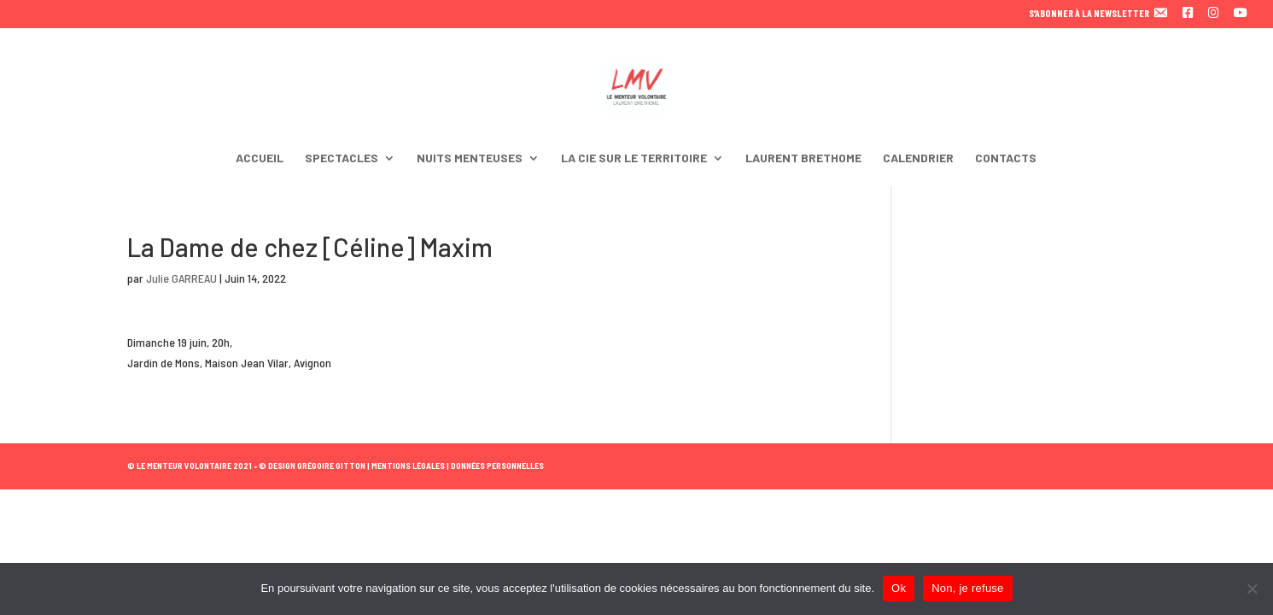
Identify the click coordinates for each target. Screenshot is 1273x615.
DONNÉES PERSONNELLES (496, 465)
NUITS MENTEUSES (470, 158)
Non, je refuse (967, 588)
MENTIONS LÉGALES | (409, 465)
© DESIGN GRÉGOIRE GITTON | (314, 465)
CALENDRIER (918, 158)
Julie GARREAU (181, 278)
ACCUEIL (259, 158)
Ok (898, 588)
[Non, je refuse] (1251, 588)
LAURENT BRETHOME (803, 158)
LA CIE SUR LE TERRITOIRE (634, 158)
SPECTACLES (341, 158)
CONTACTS (1006, 158)
